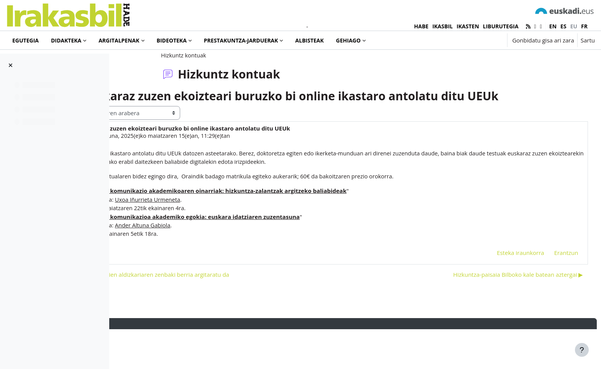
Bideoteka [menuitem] (172, 40)
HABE (421, 26)
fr (584, 26)
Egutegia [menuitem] (25, 40)
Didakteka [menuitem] (66, 40)
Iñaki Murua (164, 174)
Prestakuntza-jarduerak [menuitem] (241, 40)
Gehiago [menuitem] (348, 40)
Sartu (588, 40)
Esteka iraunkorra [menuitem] (506, 292)
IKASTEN (467, 26)
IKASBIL (442, 26)
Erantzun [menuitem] (552, 292)
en (553, 26)
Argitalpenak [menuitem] (119, 40)
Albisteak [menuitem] (309, 40)
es (563, 26)
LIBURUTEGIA (501, 26)
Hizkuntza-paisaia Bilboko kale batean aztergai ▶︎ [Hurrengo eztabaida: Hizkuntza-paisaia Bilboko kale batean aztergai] (504, 314)
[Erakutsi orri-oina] (582, 350)
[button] (477, 40)
